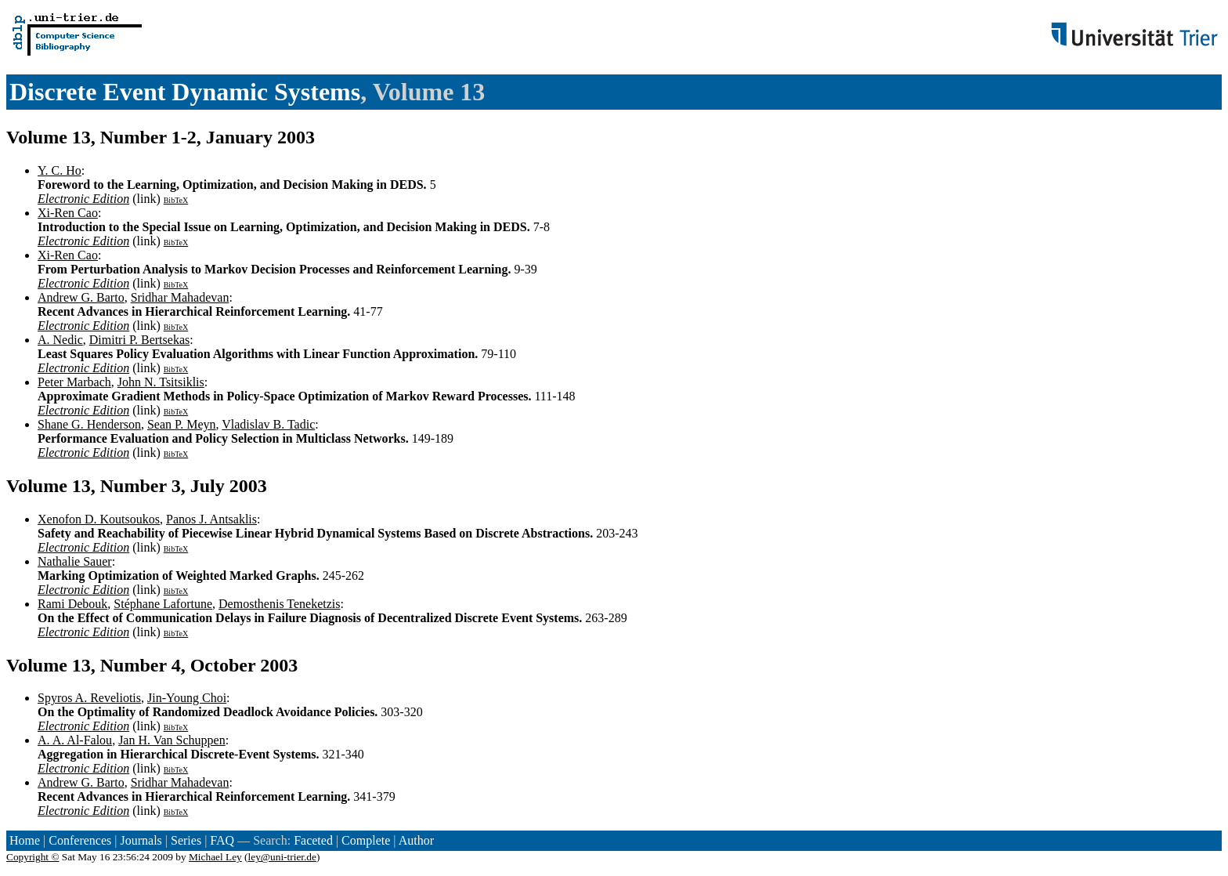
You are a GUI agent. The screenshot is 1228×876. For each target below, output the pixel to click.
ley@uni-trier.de (282, 857)
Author (416, 840)
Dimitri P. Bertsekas (139, 339)
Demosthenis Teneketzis (279, 603)
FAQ (222, 840)
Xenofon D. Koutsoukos (99, 519)
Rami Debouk (72, 603)
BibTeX (176, 200)
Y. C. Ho (59, 170)
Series (186, 840)
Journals (140, 840)
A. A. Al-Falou (75, 740)
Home (24, 840)
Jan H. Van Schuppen (172, 740)
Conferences (80, 840)
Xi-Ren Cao (68, 212)
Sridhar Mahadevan (180, 297)
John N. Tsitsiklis (160, 382)
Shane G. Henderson (89, 424)
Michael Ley (215, 857)
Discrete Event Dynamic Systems (184, 92)
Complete (365, 840)
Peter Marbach (74, 382)
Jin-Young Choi (186, 697)
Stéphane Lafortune (163, 603)
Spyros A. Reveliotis (89, 697)
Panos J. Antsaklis (211, 519)
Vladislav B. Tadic (268, 424)
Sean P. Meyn (181, 424)
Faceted (313, 840)
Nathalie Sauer (75, 561)
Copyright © (33, 857)
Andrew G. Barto (81, 297)
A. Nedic (60, 339)
